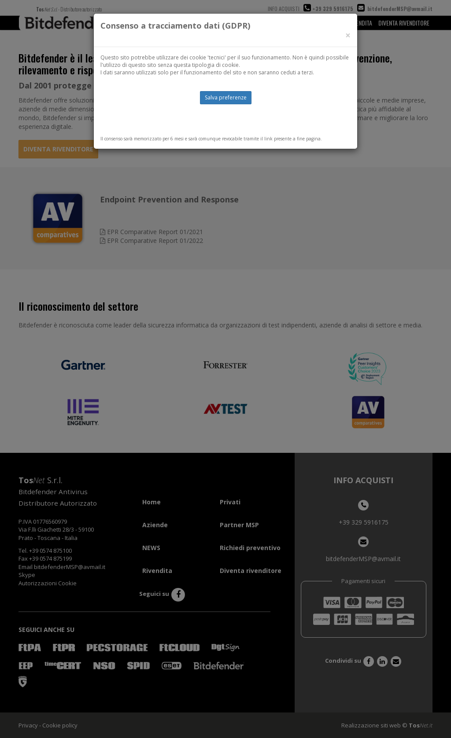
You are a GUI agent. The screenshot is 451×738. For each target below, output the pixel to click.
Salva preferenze (226, 97)
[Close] (348, 35)
